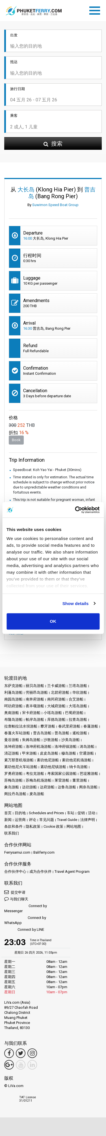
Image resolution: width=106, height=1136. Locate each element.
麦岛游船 (36, 794)
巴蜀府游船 (74, 713)
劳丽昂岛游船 (37, 692)
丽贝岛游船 (35, 686)
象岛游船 (11, 787)
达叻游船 (29, 787)
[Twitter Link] (20, 1053)
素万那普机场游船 (19, 760)
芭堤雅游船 (89, 773)
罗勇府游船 (13, 773)
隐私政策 (33, 826)
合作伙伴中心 (15, 871)
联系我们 (11, 833)
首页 (8, 813)
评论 (32, 820)
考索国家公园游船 (62, 773)
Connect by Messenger (25, 908)
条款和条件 (13, 826)
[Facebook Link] (9, 1053)
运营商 (20, 820)
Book (16, 440)
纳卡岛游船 (78, 767)
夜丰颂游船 (35, 706)
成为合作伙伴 (40, 871)
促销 (81, 813)
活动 (91, 813)
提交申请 (14, 892)
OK (53, 621)
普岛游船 (62, 733)
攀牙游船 (47, 726)
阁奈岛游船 (88, 787)
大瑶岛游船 (78, 706)
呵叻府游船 (13, 706)
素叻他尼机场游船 (76, 760)
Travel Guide (67, 820)
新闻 (8, 820)
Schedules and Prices (46, 813)
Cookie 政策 (53, 826)
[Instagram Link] (32, 1053)
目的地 (20, 813)
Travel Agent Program (72, 871)
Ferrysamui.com (17, 852)
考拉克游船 (35, 773)
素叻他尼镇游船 (53, 767)
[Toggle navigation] (96, 9)
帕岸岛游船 (35, 719)
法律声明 (87, 820)
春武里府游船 (69, 726)
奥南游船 (11, 713)
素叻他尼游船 (48, 760)
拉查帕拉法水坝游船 (20, 726)
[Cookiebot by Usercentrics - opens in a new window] (75, 510)
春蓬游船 (90, 726)
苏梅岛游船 (13, 780)
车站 (70, 813)
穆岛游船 (68, 753)
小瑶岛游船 (53, 713)
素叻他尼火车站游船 (20, 767)
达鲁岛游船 (67, 787)
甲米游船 (29, 753)
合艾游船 (76, 699)
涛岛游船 (87, 746)
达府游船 (47, 787)
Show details (75, 603)
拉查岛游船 (78, 719)
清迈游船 (11, 753)
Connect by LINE (24, 929)
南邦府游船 (56, 699)
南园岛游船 (13, 699)
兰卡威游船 (56, 686)
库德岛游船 (56, 719)
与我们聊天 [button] (16, 898)
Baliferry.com (44, 852)
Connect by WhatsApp (25, 920)
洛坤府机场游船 (38, 746)
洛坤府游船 (13, 746)
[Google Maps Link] (9, 1065)
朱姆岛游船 (31, 740)
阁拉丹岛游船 (15, 794)
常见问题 (46, 820)
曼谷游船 (11, 740)
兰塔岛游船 (78, 686)
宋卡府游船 (31, 713)
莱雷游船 (62, 780)
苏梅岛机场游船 (38, 780)
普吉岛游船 (42, 733)
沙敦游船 (51, 740)
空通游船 (86, 753)
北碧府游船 (60, 692)
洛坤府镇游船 (66, 746)
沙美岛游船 (70, 740)
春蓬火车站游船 (17, 733)
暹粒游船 (79, 733)
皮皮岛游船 (49, 753)
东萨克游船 (13, 686)
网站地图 (73, 826)
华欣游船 (79, 692)
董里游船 (79, 780)
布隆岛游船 (13, 719)
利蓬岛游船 (13, 692)
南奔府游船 (35, 699)
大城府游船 (56, 706)
